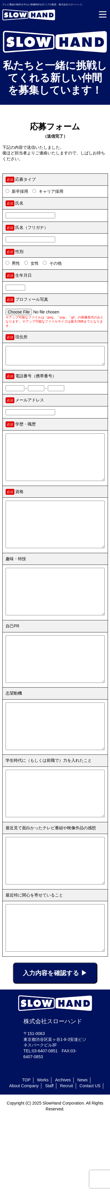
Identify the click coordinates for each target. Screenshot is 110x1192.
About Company (23, 1159)
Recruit (66, 1159)
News (82, 1154)
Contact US (90, 1159)
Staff (49, 1159)
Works (42, 1154)
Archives (63, 1154)
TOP (26, 1154)
